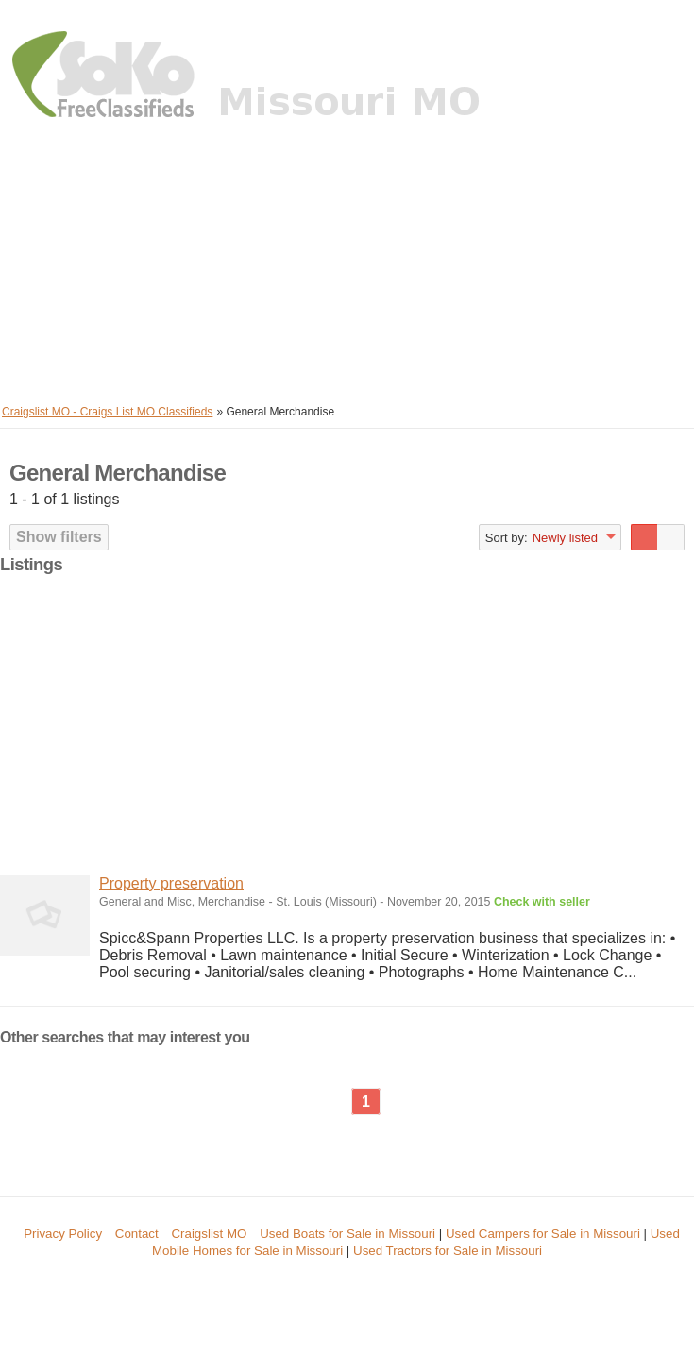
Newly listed (565, 538)
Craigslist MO (208, 1234)
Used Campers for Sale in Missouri (543, 1234)
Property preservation (171, 883)
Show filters (59, 537)
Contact (137, 1234)
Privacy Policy (63, 1234)
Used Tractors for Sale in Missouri (447, 1251)
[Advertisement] (347, 264)
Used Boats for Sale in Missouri (347, 1234)
